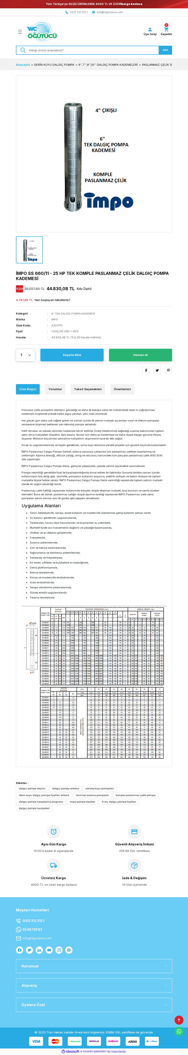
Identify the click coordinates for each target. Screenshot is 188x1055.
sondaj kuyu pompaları (99, 788)
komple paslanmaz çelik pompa (135, 795)
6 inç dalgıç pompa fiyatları (119, 802)
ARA (165, 50)
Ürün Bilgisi (27, 389)
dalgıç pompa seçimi (32, 788)
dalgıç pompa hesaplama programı (41, 802)
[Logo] (42, 32)
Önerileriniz (122, 389)
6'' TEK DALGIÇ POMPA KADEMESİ (74, 313)
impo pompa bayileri (82, 802)
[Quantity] (25, 355)
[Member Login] (149, 32)
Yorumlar (55, 389)
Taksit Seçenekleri (88, 389)
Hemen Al (141, 355)
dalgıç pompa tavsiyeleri (34, 808)
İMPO (55, 319)
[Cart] (166, 32)
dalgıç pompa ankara (65, 788)
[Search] (94, 50)
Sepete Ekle (72, 355)
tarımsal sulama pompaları (92, 795)
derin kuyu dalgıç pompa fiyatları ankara (44, 795)
